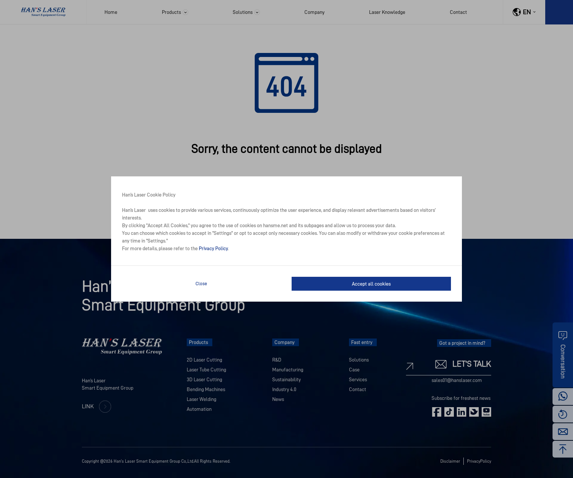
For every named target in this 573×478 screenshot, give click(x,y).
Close (201, 283)
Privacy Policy (213, 248)
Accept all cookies (371, 283)
